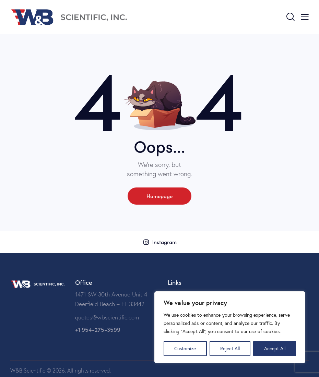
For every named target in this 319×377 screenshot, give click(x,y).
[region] (229, 327)
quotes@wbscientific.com (107, 317)
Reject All (230, 348)
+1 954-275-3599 (97, 329)
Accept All (274, 348)
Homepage (159, 195)
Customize (185, 348)
